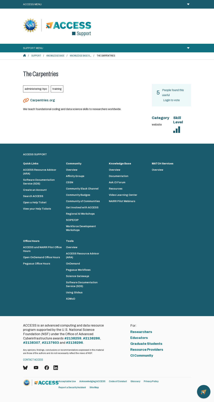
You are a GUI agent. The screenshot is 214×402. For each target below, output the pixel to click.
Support (36, 55)
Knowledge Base (55, 55)
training (57, 88)
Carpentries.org (42, 100)
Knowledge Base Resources (85, 55)
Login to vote (171, 100)
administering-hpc (36, 88)
